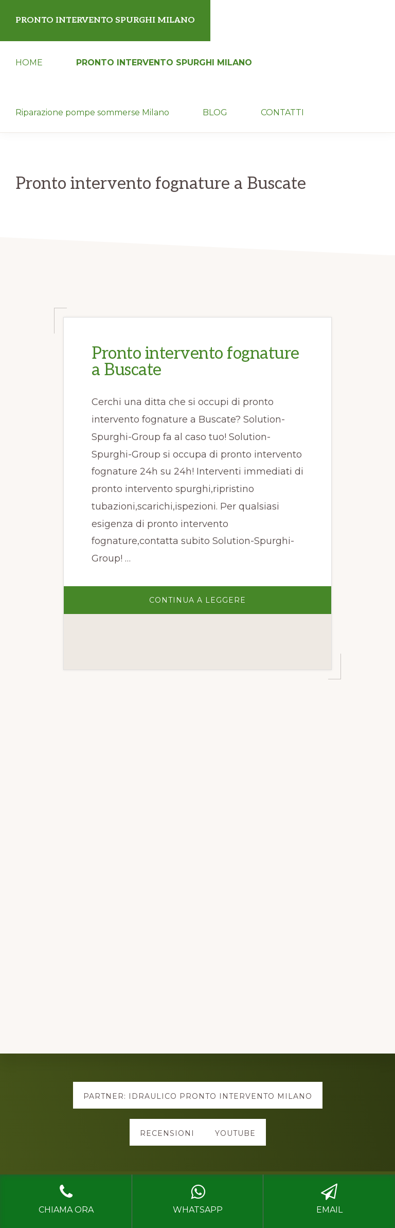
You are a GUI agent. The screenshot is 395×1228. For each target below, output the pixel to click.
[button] (337, 98)
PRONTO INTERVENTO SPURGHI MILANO (105, 20)
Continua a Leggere (226, 604)
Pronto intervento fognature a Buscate (195, 362)
